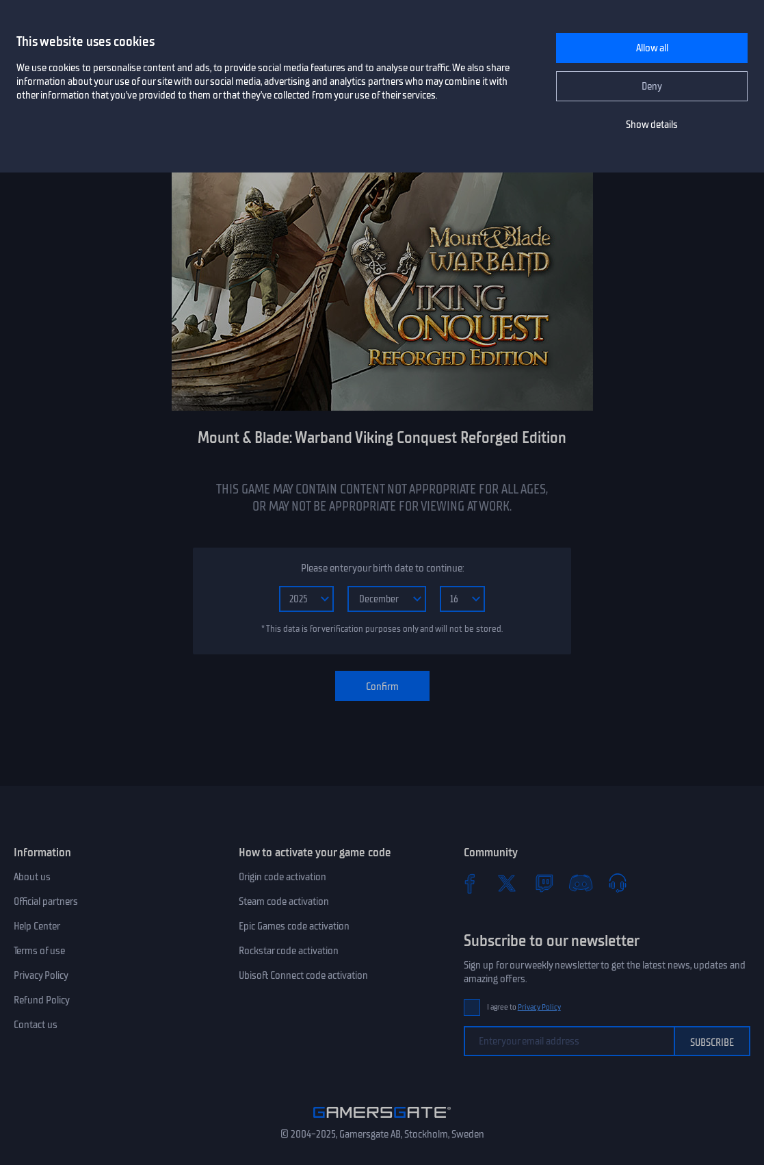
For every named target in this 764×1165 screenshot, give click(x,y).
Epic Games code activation (294, 926)
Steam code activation (284, 901)
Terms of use (39, 951)
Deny (652, 86)
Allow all (652, 48)
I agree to (524, 1007)
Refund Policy (42, 1000)
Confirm (382, 686)
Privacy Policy (41, 975)
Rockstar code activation (289, 951)
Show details (652, 124)
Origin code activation (282, 877)
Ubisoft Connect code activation (303, 975)
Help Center (37, 926)
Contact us (35, 1025)
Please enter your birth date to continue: (382, 568)
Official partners (46, 901)
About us (32, 877)
